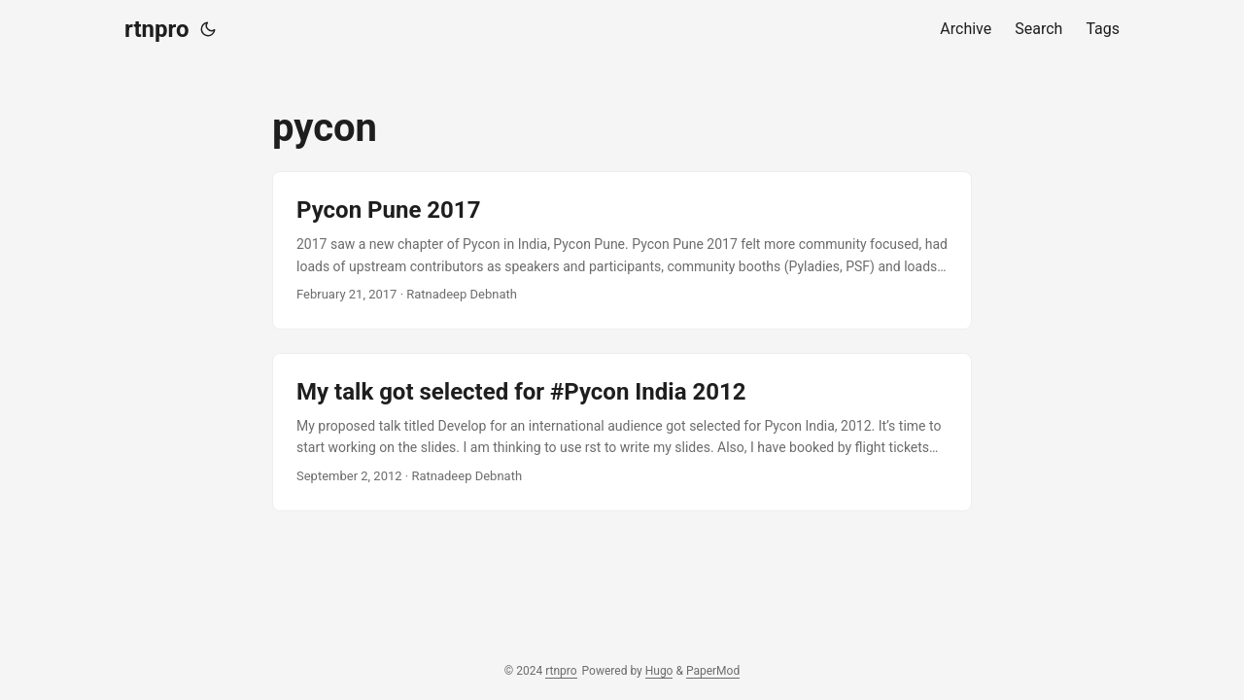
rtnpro (156, 29)
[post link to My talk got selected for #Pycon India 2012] (622, 432)
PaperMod (713, 671)
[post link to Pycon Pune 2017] (622, 250)
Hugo (659, 671)
